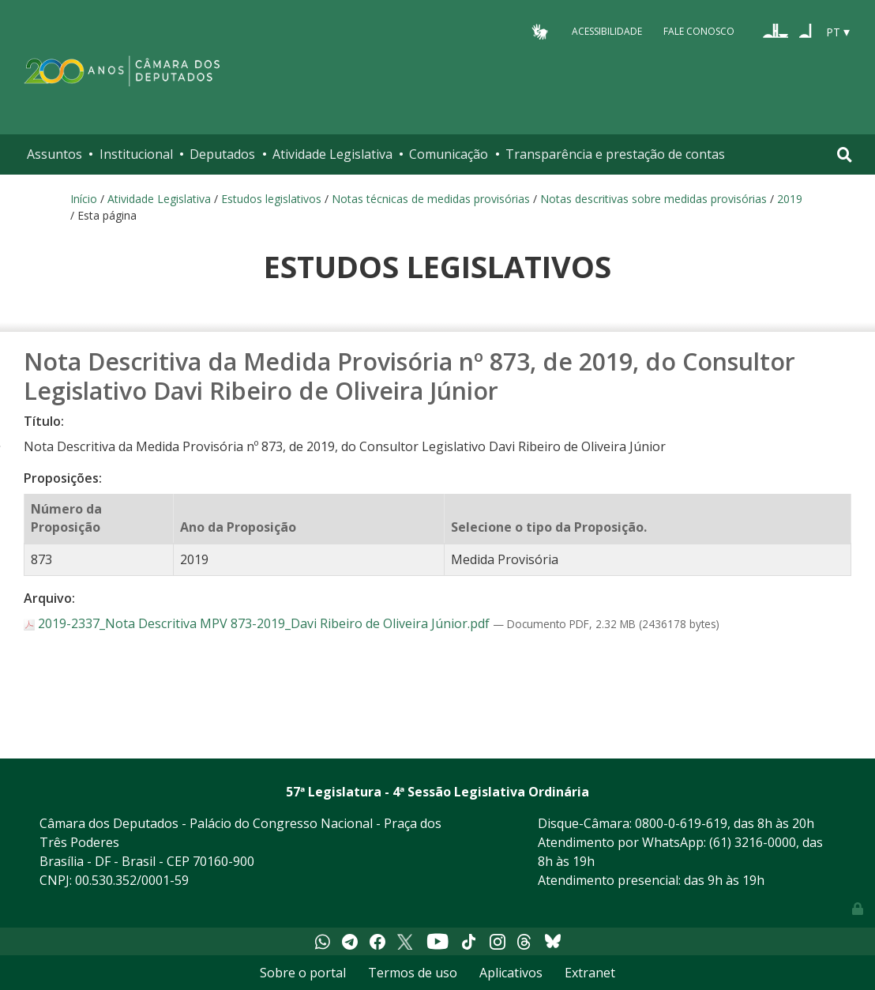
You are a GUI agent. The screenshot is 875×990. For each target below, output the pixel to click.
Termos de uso (412, 972)
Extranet (590, 972)
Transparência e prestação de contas (615, 154)
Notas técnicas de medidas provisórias (431, 198)
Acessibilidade (607, 31)
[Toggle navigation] (844, 154)
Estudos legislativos (271, 198)
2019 (789, 198)
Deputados (222, 154)
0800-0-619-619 (681, 823)
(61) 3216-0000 (752, 842)
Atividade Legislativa (332, 154)
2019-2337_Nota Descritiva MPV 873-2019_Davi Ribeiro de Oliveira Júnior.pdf (258, 623)
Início (83, 198)
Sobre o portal (303, 972)
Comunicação (448, 154)
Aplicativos (511, 972)
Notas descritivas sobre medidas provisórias (653, 198)
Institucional (136, 154)
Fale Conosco (698, 31)
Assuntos (54, 154)
